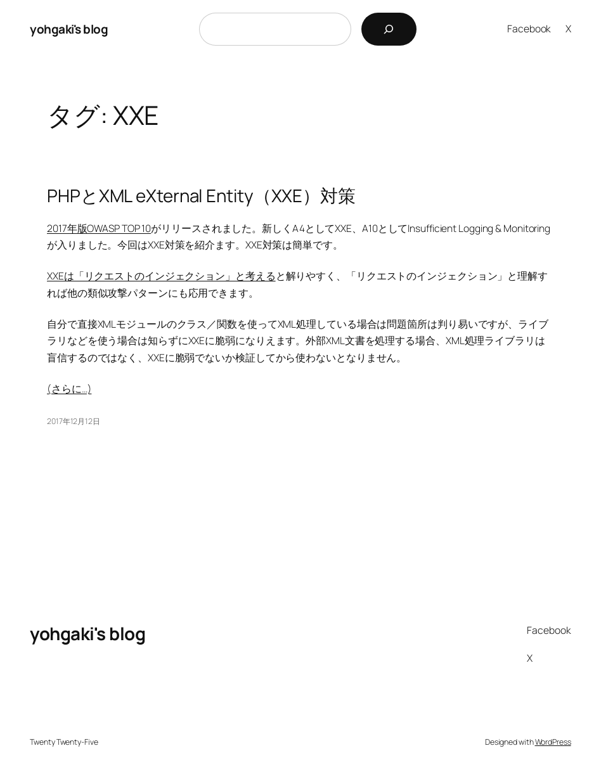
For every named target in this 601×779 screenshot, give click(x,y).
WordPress (553, 742)
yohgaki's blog (69, 29)
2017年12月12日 (73, 421)
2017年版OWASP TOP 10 (99, 228)
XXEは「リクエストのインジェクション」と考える (161, 276)
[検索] (389, 29)
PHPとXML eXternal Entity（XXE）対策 (201, 195)
